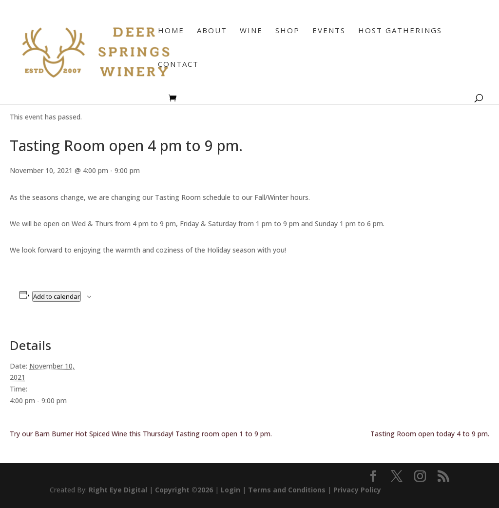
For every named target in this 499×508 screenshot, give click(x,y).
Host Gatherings (400, 31)
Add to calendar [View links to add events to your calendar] (56, 296)
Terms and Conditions (287, 489)
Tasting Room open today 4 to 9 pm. (429, 433)
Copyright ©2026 (184, 489)
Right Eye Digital (118, 489)
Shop (287, 31)
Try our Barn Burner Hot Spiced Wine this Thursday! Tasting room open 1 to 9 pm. (141, 433)
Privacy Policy (357, 489)
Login (230, 489)
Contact (178, 64)
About (212, 31)
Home (171, 31)
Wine (251, 31)
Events (328, 31)
